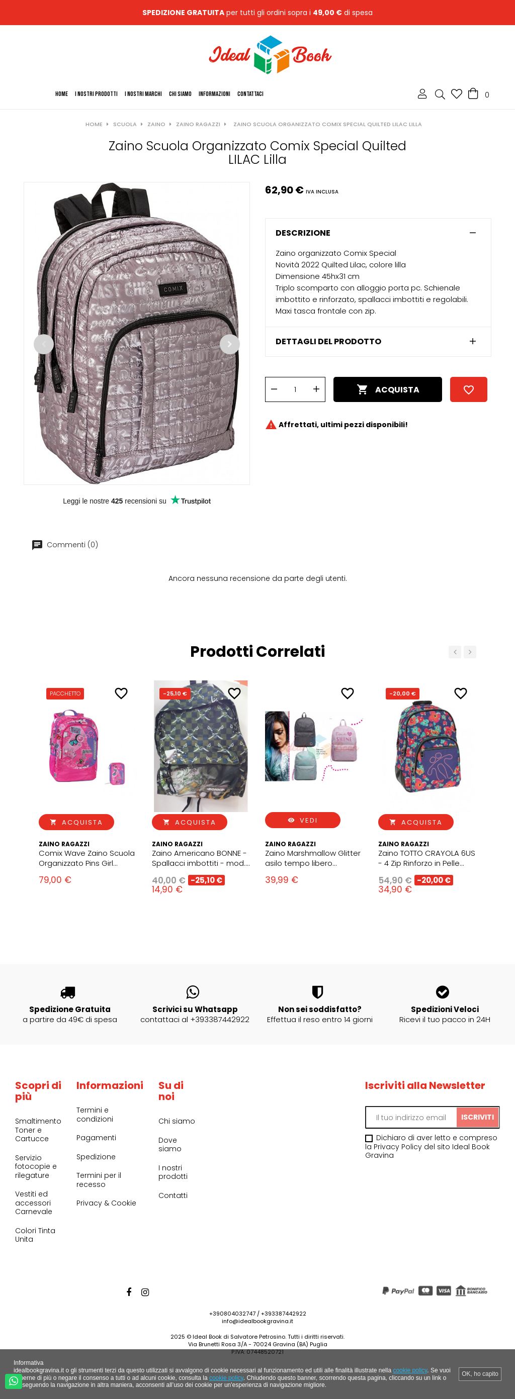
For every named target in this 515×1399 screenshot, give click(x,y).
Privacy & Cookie (106, 1203)
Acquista (388, 389)
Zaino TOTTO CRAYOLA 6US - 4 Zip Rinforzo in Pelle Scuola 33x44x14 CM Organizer (426, 858)
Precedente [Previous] (44, 344)
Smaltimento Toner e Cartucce (38, 1130)
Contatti (173, 1195)
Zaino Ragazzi (64, 844)
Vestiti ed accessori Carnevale (33, 1203)
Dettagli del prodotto (328, 341)
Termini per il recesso (98, 1179)
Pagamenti (96, 1138)
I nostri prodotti (173, 1172)
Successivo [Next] (230, 344)
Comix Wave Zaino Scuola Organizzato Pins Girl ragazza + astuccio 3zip (87, 858)
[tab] (378, 233)
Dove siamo (170, 1144)
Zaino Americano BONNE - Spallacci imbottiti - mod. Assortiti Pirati (199, 858)
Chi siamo (176, 1121)
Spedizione (96, 1157)
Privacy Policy (398, 1147)
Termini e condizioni (94, 1114)
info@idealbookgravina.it (257, 1321)
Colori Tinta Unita (35, 1235)
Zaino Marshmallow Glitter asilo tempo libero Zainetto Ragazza (313, 858)
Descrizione (303, 233)
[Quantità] (295, 389)
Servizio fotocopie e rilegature (36, 1166)
